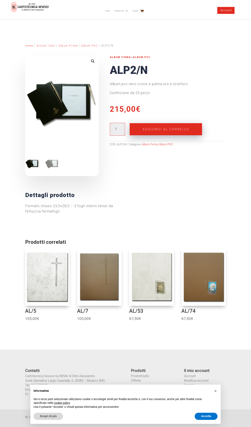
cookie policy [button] (62, 402)
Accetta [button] (206, 416)
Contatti (135, 11)
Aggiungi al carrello (166, 129)
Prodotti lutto (119, 11)
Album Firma (68, 45)
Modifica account (196, 380)
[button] (215, 391)
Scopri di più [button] (48, 416)
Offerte (136, 380)
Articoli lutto (46, 45)
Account (226, 10)
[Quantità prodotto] (117, 129)
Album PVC (89, 45)
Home (107, 11)
